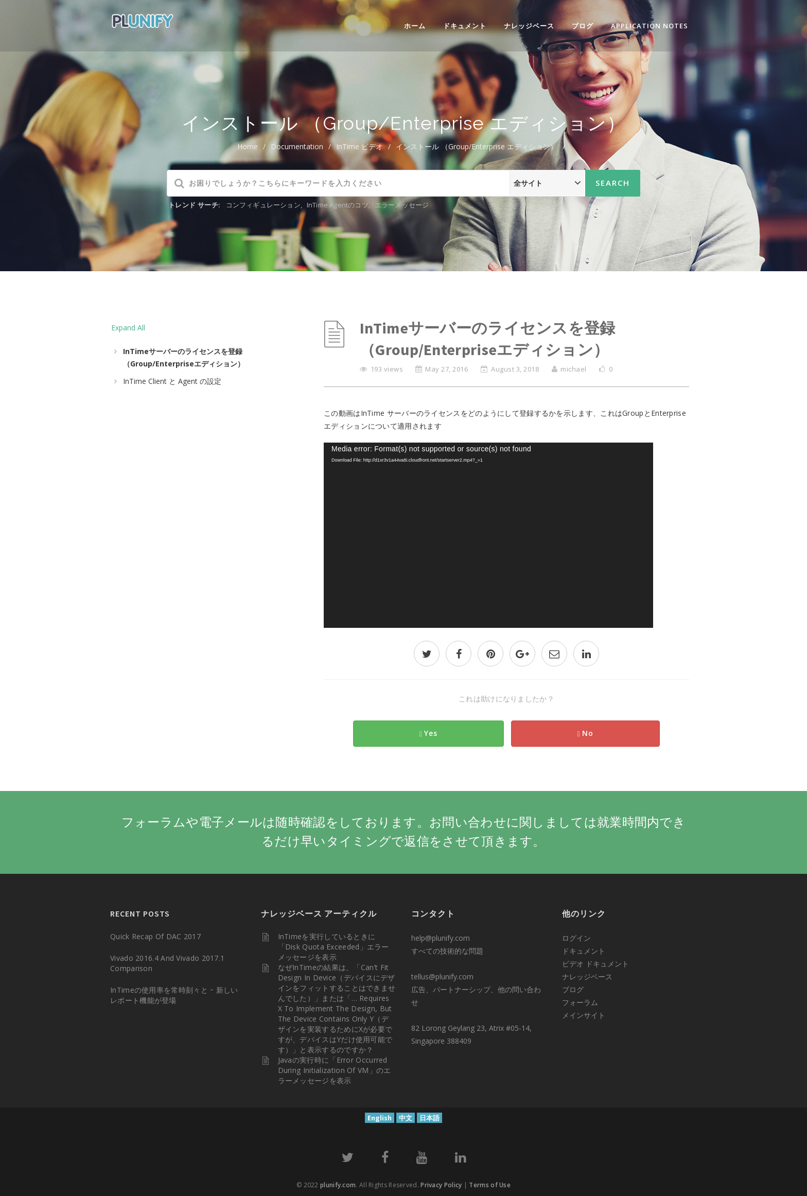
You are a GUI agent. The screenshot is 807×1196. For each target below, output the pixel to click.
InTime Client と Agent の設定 (172, 381)
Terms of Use (490, 1185)
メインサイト (583, 1015)
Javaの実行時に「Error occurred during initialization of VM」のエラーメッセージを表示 (334, 1070)
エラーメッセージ (402, 204)
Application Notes (649, 25)
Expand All (128, 327)
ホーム (415, 25)
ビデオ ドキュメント (595, 964)
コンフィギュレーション (263, 204)
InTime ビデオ (359, 146)
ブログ (582, 25)
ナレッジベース (529, 25)
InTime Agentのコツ (338, 204)
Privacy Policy (441, 1185)
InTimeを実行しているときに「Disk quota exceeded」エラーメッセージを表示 (333, 946)
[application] (488, 535)
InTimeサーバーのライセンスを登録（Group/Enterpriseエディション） (183, 357)
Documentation (297, 146)
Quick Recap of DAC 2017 (155, 936)
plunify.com (338, 1185)
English (379, 1118)
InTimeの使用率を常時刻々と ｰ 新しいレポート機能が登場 (174, 995)
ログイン (576, 938)
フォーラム (580, 1002)
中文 (405, 1118)
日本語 (429, 1118)
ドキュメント (464, 25)
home (247, 146)
